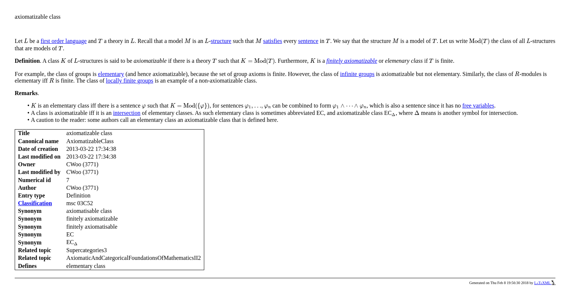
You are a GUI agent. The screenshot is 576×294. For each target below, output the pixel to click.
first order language (64, 41)
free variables (478, 105)
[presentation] (26, 41)
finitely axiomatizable (352, 61)
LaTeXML (544, 283)
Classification (35, 203)
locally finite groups (129, 80)
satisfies (272, 41)
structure (221, 41)
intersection (127, 113)
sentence (308, 41)
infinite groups (357, 74)
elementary (111, 74)
